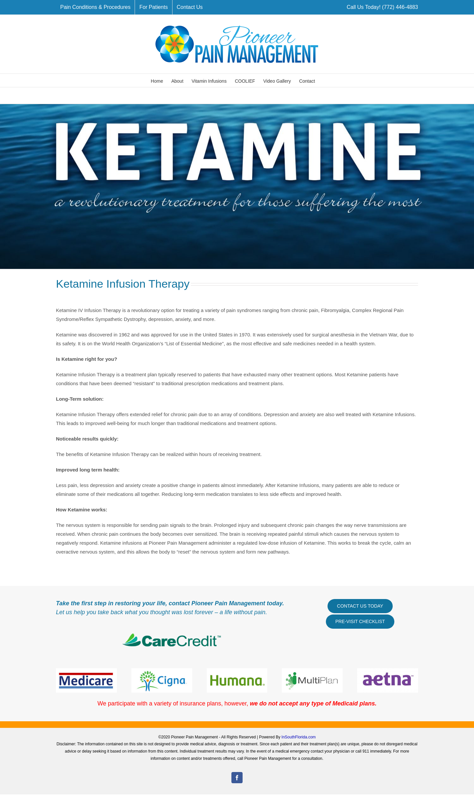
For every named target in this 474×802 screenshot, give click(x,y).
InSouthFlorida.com (298, 737)
